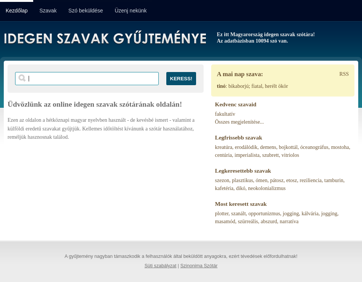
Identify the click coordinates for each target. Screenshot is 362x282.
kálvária (310, 213)
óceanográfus (314, 147)
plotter (222, 213)
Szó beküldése (85, 11)
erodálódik (246, 147)
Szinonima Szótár (199, 265)
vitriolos (290, 155)
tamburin (334, 180)
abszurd (269, 221)
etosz (291, 180)
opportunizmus (264, 213)
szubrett (270, 155)
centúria (223, 155)
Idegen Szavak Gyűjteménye (104, 38)
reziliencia (311, 180)
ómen (261, 180)
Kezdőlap (17, 11)
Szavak (48, 11)
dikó (240, 188)
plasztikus (242, 180)
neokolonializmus (267, 188)
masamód (225, 221)
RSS (344, 74)
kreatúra (223, 147)
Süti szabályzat (160, 265)
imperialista (247, 155)
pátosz (277, 180)
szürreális (248, 221)
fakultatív (225, 114)
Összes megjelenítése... (239, 122)
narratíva (289, 221)
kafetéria (224, 188)
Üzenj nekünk (131, 11)
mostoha (340, 147)
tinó (221, 86)
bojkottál (288, 147)
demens (268, 147)
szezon (222, 180)
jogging (291, 213)
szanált (238, 213)
